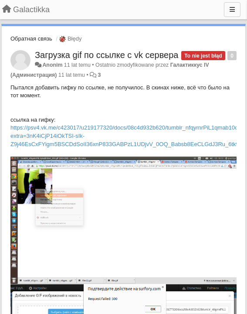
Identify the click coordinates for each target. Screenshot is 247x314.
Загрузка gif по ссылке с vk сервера (106, 55)
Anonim (52, 65)
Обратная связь (31, 38)
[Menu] (232, 9)
